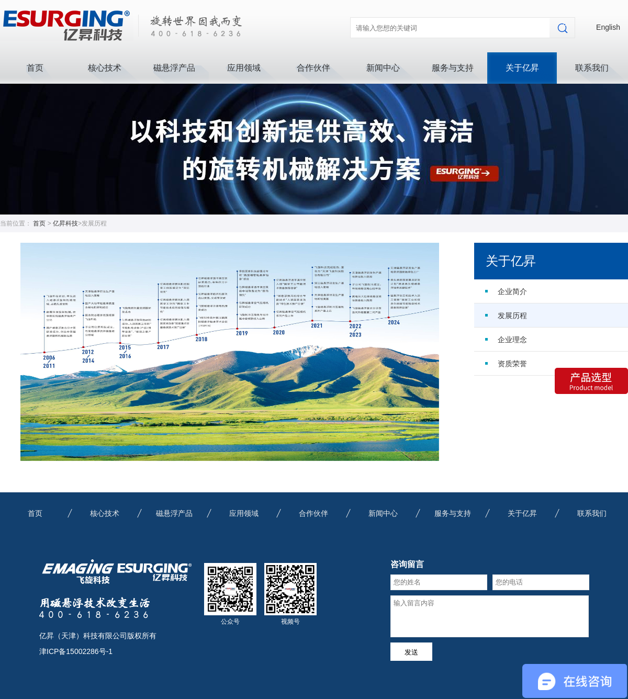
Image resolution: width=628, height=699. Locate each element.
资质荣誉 (512, 363)
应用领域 (244, 67)
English (608, 27)
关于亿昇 (522, 67)
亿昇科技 (65, 223)
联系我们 (592, 67)
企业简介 (512, 291)
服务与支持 (453, 67)
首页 (35, 67)
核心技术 (104, 67)
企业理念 (512, 339)
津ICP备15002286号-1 (76, 651)
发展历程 (512, 315)
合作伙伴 (313, 67)
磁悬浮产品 (174, 67)
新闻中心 (383, 67)
